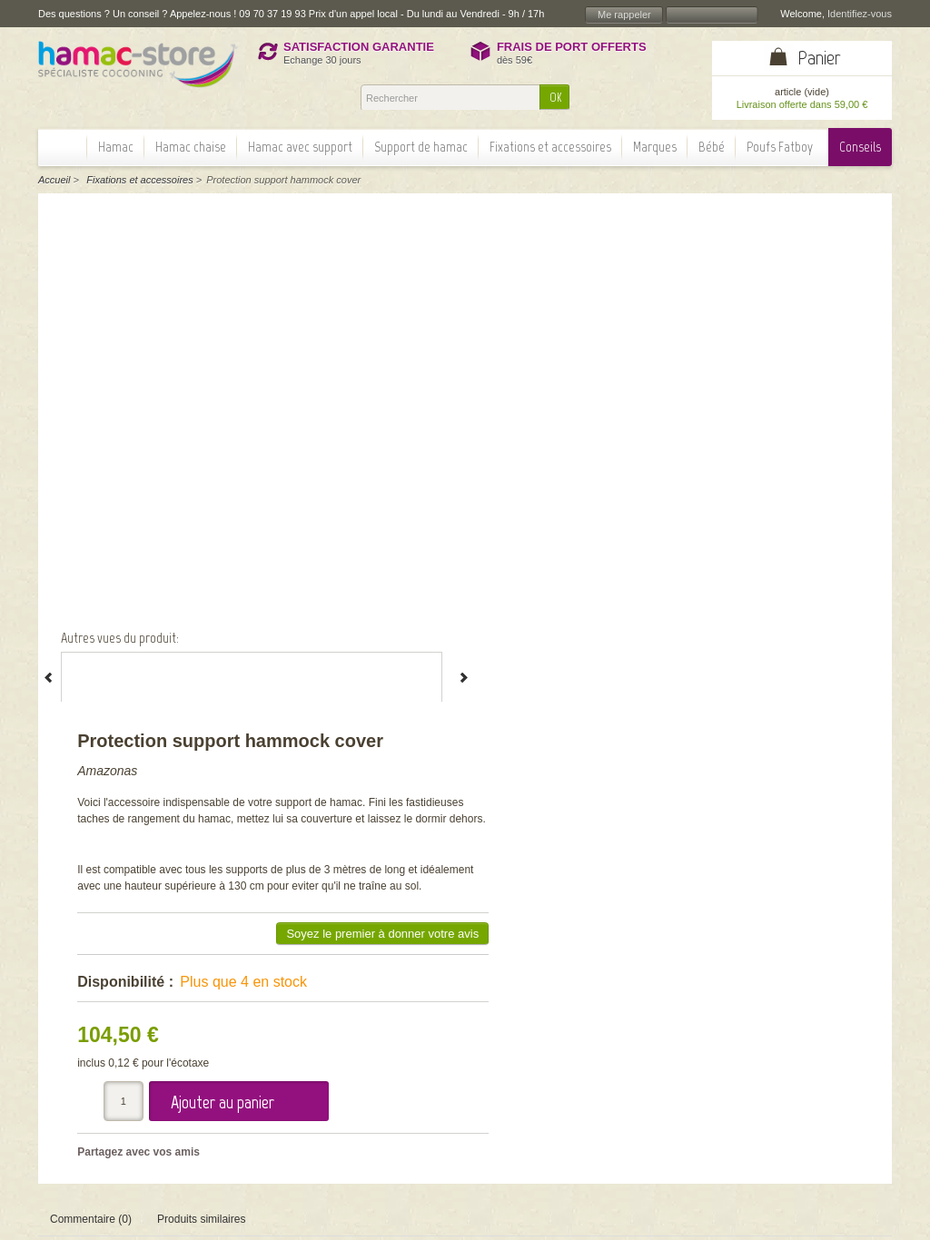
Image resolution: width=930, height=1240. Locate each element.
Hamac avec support (300, 146)
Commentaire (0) (91, 782)
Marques (655, 146)
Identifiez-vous (859, 13)
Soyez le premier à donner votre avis (763, 449)
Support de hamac (421, 146)
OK (555, 97)
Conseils (860, 146)
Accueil (54, 179)
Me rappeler (624, 14)
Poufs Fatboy (780, 146)
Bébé (711, 146)
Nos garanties (371, 1044)
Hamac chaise (190, 146)
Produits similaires (201, 782)
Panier (819, 57)
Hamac (116, 146)
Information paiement (820, 1068)
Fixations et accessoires (550, 146)
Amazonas (503, 253)
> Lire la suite (123, 1052)
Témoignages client (385, 1059)
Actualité (359, 1074)
